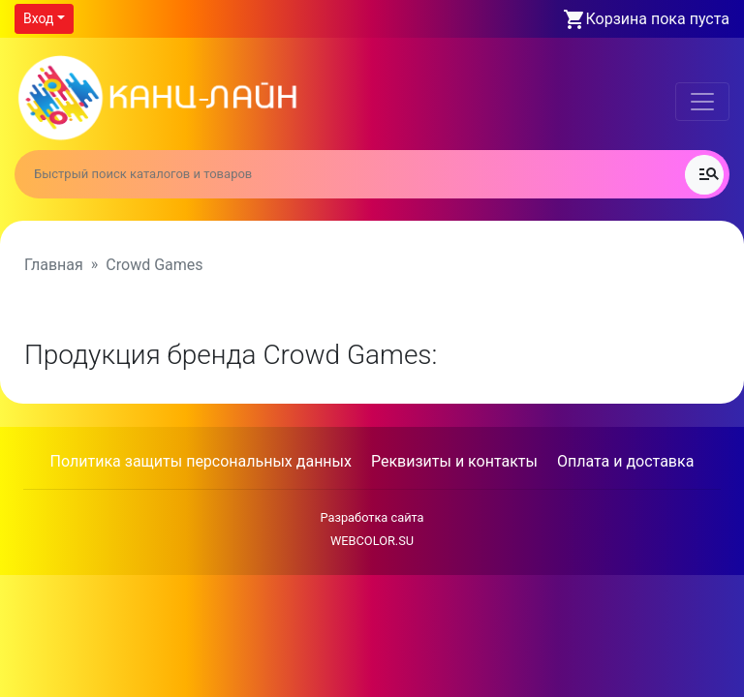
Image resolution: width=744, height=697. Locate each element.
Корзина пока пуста (657, 19)
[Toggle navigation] (702, 101)
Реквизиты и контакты (454, 461)
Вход (38, 18)
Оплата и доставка (625, 461)
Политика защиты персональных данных (201, 461)
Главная (53, 265)
